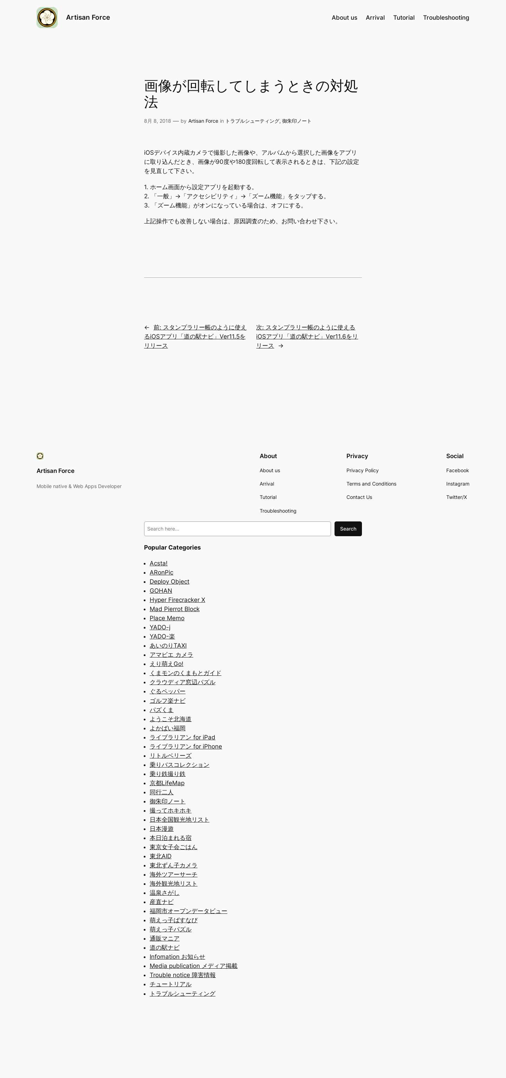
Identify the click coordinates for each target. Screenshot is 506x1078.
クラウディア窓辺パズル (182, 682)
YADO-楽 (162, 636)
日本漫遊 (162, 828)
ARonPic (161, 572)
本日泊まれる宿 (171, 837)
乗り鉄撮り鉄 (168, 773)
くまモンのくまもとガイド (185, 672)
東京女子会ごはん (173, 847)
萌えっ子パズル (171, 929)
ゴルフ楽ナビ (168, 700)
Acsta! (159, 563)
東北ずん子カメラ (173, 865)
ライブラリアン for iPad (182, 737)
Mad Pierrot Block (175, 608)
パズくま (162, 709)
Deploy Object (169, 581)
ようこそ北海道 (171, 719)
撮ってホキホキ (171, 810)
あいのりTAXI (168, 645)
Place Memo (167, 618)
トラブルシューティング (252, 121)
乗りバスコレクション (179, 764)
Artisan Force (88, 17)
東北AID (160, 856)
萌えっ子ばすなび (173, 920)
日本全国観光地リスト (179, 819)
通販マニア (165, 938)
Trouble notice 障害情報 (183, 974)
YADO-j (160, 627)
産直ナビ (162, 901)
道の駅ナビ (165, 947)
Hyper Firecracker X (177, 599)
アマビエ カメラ (171, 654)
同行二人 (162, 792)
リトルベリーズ (171, 755)
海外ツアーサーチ (173, 874)
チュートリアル (171, 984)
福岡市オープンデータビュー (188, 911)
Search (348, 529)
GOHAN (161, 590)
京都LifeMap (167, 783)
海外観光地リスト (173, 883)
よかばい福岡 (168, 728)
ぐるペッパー (168, 691)
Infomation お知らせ (177, 956)
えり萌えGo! (166, 663)
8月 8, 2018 (157, 121)
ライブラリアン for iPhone (186, 746)
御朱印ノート (297, 121)
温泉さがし (165, 892)
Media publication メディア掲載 (194, 965)
